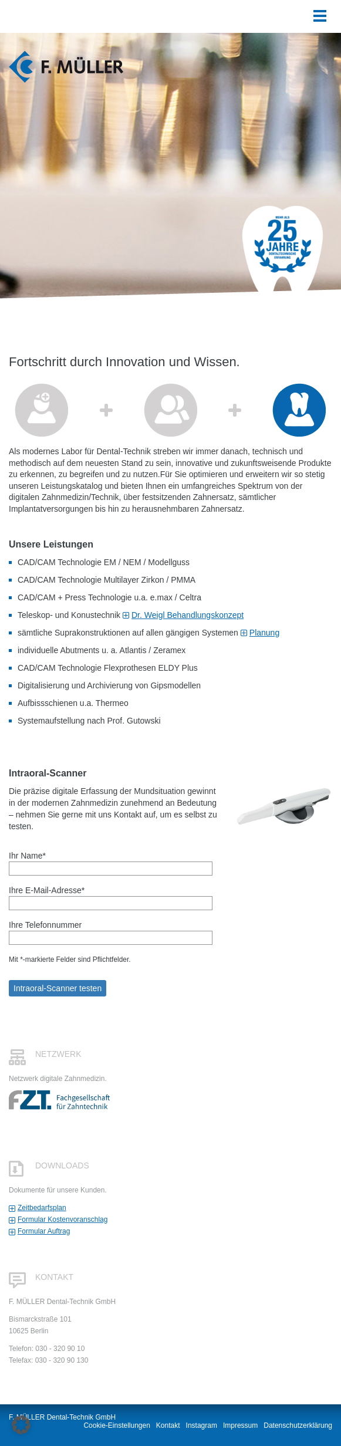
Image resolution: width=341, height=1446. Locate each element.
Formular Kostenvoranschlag (62, 1219)
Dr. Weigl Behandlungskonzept (187, 615)
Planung (264, 632)
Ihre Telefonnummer (110, 931)
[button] (21, 1425)
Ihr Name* (110, 862)
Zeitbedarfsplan (42, 1208)
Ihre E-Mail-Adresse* (110, 897)
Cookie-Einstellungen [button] (116, 1425)
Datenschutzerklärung (298, 1425)
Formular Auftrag (44, 1231)
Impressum (240, 1425)
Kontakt (168, 1425)
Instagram (201, 1425)
